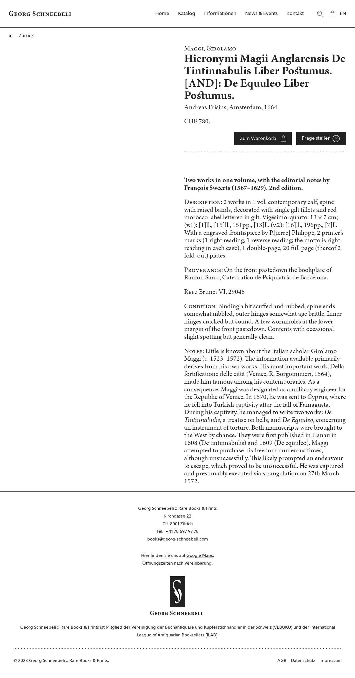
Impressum (331, 661)
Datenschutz (303, 661)
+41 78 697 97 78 (182, 531)
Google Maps (199, 556)
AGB (281, 661)
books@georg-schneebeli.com (177, 539)
